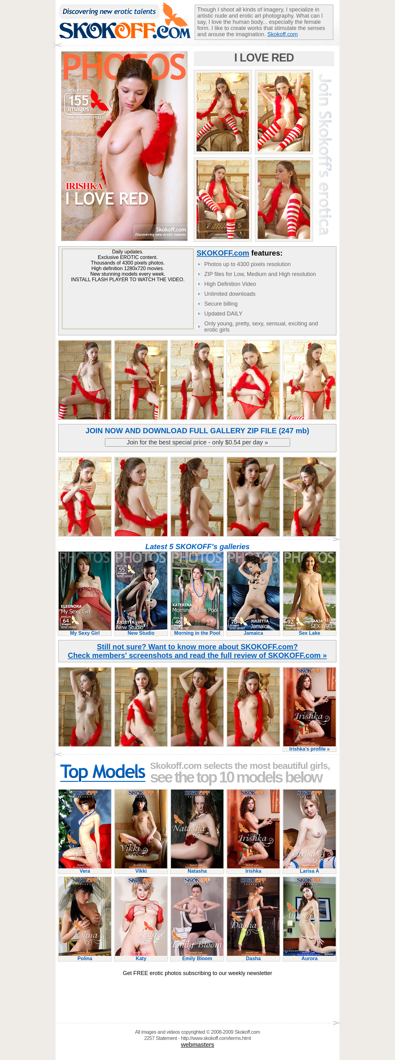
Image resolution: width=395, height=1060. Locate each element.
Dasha (253, 956)
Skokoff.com (282, 34)
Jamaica (253, 630)
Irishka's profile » (309, 746)
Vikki (141, 868)
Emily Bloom (197, 956)
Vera (84, 868)
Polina (84, 956)
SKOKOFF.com (223, 253)
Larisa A (309, 868)
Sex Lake (309, 630)
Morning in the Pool (197, 630)
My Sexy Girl (84, 630)
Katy (141, 956)
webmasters (197, 1044)
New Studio (141, 630)
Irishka (253, 868)
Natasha (197, 868)
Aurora (309, 956)
